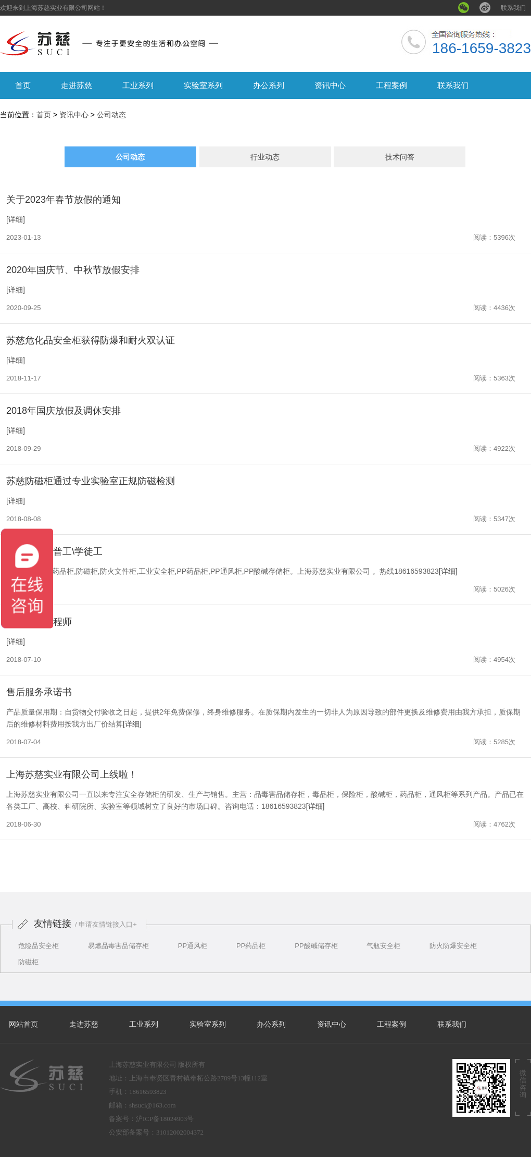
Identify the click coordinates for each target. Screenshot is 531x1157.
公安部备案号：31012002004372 (156, 1132)
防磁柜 (28, 962)
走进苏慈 (76, 85)
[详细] (15, 219)
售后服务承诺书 (39, 692)
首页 (23, 85)
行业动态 (265, 157)
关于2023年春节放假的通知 (63, 199)
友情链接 (52, 923)
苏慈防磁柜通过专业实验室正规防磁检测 (90, 481)
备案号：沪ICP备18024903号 (151, 1119)
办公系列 (268, 85)
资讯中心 (330, 85)
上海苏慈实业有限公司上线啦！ (71, 774)
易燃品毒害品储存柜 (118, 946)
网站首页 (23, 1024)
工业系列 (138, 85)
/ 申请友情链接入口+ (106, 924)
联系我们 (513, 7)
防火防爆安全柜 (453, 946)
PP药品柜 (251, 946)
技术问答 (399, 157)
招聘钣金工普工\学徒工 (54, 551)
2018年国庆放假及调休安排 (63, 410)
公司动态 (111, 114)
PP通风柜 (192, 946)
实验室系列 (203, 85)
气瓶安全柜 (383, 946)
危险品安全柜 (38, 946)
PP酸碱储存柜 (316, 946)
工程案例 (391, 85)
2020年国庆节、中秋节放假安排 (73, 270)
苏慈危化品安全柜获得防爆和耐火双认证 (90, 340)
